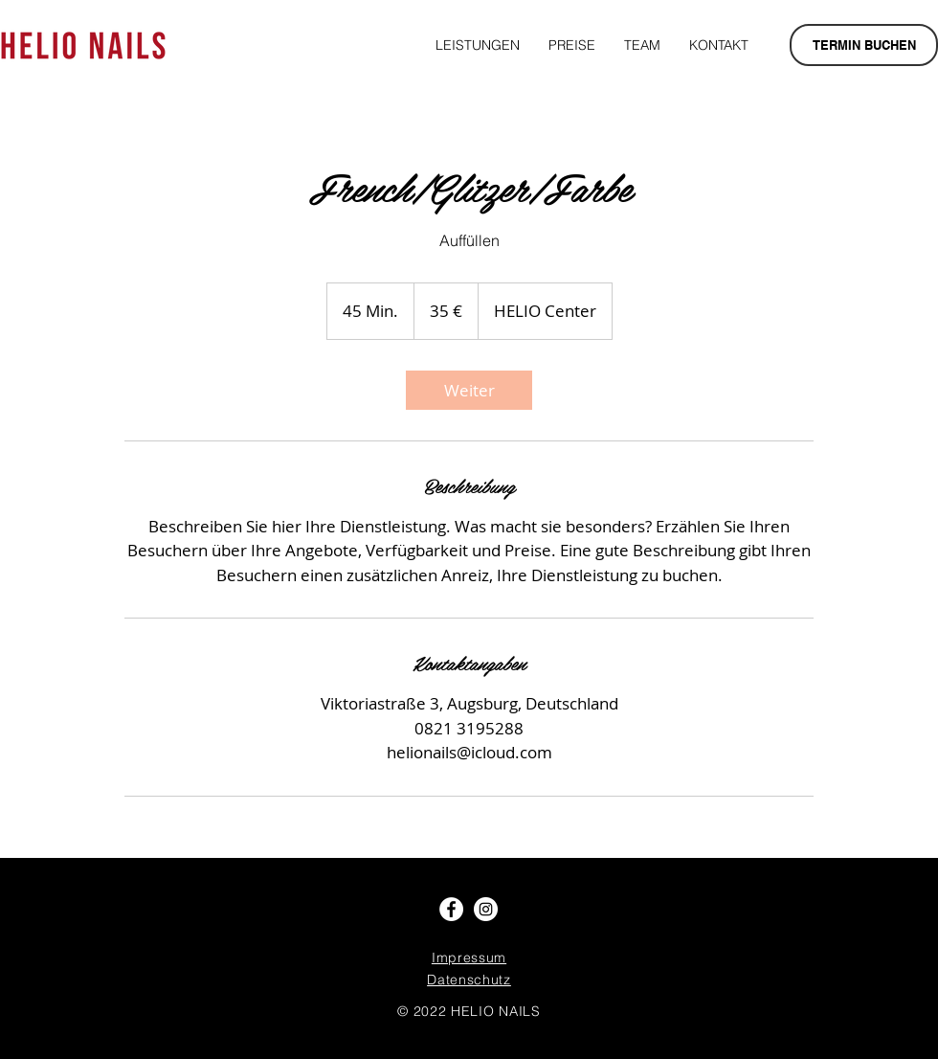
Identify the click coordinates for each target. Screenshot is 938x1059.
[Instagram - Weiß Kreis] (486, 909)
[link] (469, 390)
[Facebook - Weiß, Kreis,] (451, 909)
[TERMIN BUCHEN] (864, 45)
